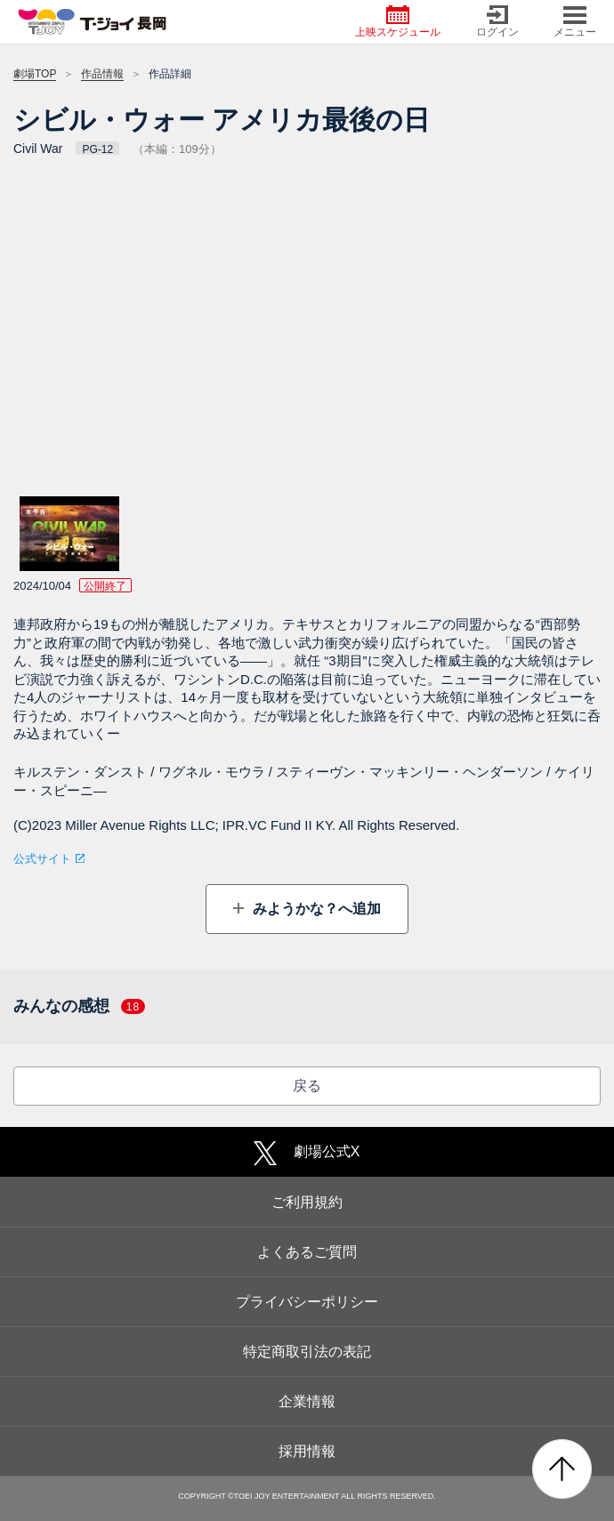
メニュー (574, 21)
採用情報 (307, 1451)
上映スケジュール (397, 21)
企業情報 (307, 1401)
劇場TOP (34, 74)
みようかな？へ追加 (314, 908)
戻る (307, 1085)
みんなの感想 (79, 1006)
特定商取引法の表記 (307, 1351)
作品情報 (102, 74)
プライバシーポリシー (307, 1301)
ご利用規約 (307, 1202)
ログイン (497, 21)
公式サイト (42, 858)
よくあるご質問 (307, 1251)
